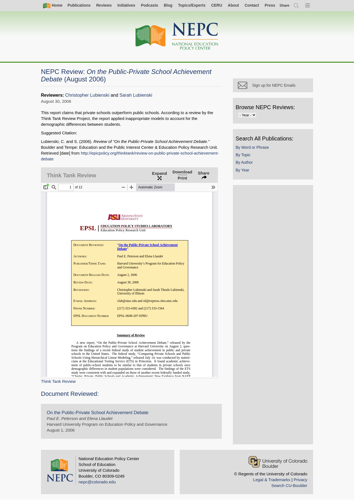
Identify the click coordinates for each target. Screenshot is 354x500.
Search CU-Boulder (289, 485)
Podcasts (149, 5)
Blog (168, 5)
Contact (251, 5)
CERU (216, 5)
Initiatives (126, 5)
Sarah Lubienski (135, 95)
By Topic (243, 155)
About (233, 5)
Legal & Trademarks (271, 479)
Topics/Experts (191, 5)
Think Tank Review (58, 381)
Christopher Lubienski (87, 95)
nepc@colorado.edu (97, 482)
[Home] (177, 36)
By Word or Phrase (252, 147)
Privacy (300, 479)
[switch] (285, 5)
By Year (242, 170)
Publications (78, 5)
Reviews (104, 5)
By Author (244, 162)
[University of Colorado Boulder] (277, 462)
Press (270, 5)
